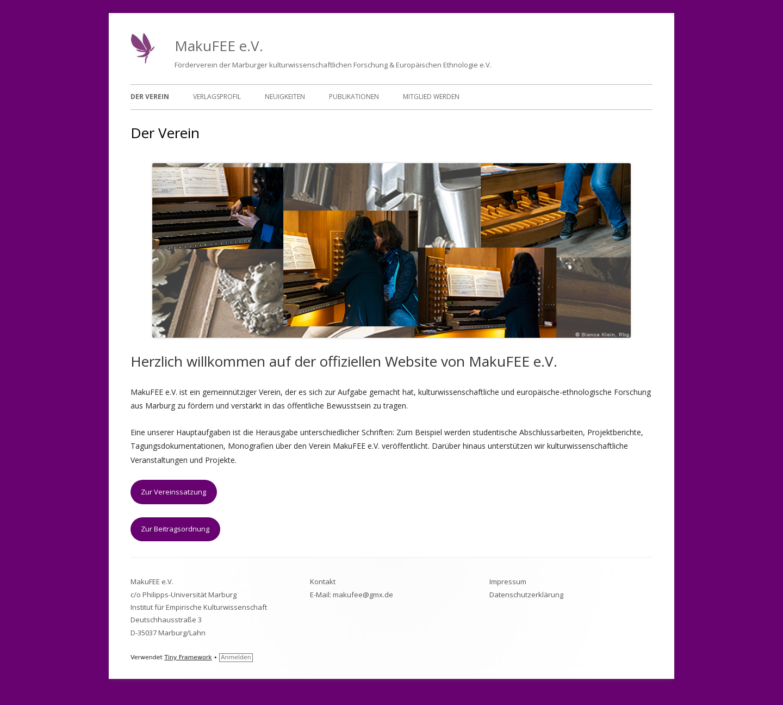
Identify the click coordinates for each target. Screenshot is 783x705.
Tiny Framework (188, 657)
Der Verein (149, 96)
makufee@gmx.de (363, 594)
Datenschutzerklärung (526, 594)
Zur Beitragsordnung (175, 529)
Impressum (507, 581)
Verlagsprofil (217, 96)
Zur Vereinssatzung (173, 492)
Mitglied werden (431, 96)
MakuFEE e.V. (219, 45)
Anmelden (236, 657)
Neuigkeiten (285, 96)
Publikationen (354, 96)
